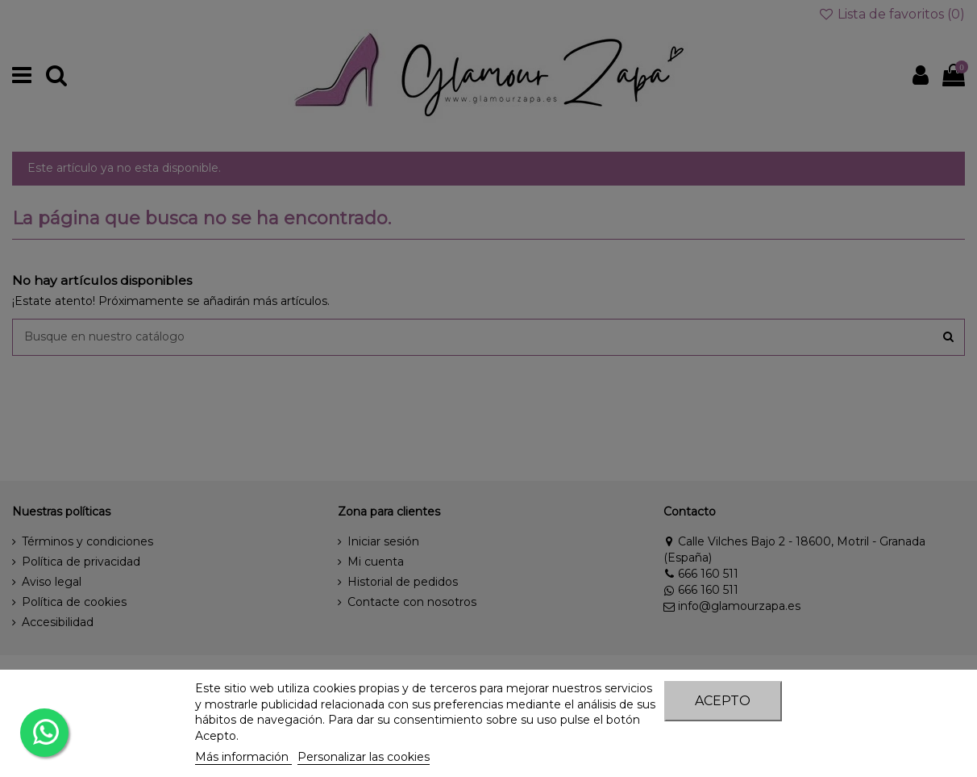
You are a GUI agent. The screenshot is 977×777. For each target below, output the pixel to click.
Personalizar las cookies (363, 757)
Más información (243, 757)
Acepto (722, 700)
